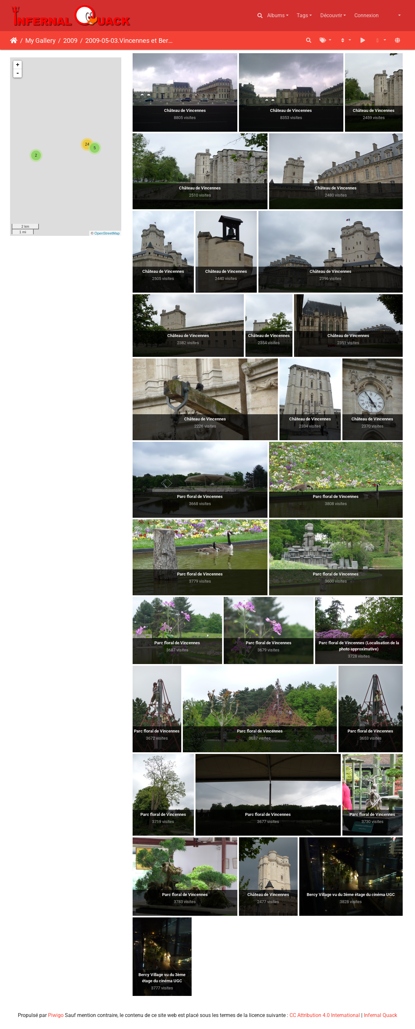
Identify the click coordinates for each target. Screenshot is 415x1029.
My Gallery (40, 40)
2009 (70, 40)
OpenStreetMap (107, 233)
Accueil (14, 40)
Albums (276, 15)
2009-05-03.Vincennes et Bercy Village (130, 40)
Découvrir (331, 15)
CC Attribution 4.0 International (325, 1015)
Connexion (366, 15)
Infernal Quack (380, 1015)
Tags (302, 15)
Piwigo (56, 1015)
